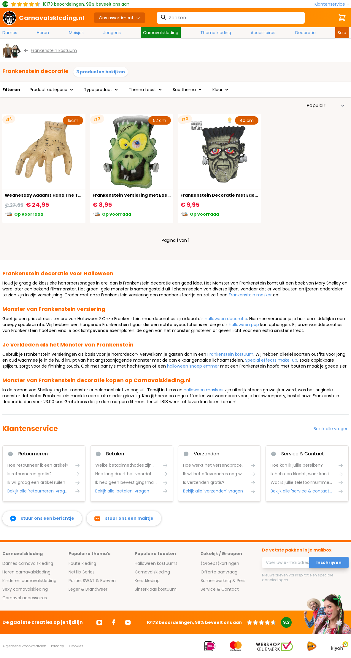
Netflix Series (82, 572)
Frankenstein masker (250, 295)
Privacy (57, 646)
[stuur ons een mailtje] (124, 518)
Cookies (76, 646)
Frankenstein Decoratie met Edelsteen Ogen (231, 195)
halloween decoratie (226, 319)
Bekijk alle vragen (331, 429)
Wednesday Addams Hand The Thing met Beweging (63, 195)
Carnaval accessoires (24, 598)
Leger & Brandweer (88, 589)
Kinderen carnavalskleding (29, 581)
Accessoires (263, 33)
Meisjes (76, 33)
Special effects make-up (271, 360)
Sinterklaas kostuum (156, 589)
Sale (342, 33)
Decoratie (305, 33)
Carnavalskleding (160, 33)
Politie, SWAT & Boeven (92, 581)
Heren (43, 33)
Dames (9, 33)
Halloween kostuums (156, 563)
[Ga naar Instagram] (99, 622)
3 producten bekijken (100, 72)
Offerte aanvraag (219, 572)
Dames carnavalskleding (27, 563)
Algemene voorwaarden (24, 646)
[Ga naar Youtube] (128, 622)
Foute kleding (82, 563)
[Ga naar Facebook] (114, 622)
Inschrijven (329, 562)
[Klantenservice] (332, 4)
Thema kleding (215, 33)
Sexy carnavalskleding (25, 589)
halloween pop (244, 325)
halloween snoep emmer (193, 366)
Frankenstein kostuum (230, 354)
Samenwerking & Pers (223, 581)
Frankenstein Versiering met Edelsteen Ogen (144, 195)
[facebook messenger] (42, 518)
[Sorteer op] (326, 106)
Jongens (112, 33)
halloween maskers (203, 390)
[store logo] (43, 18)
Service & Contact (220, 589)
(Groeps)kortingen (220, 563)
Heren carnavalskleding (26, 572)
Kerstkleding (147, 581)
